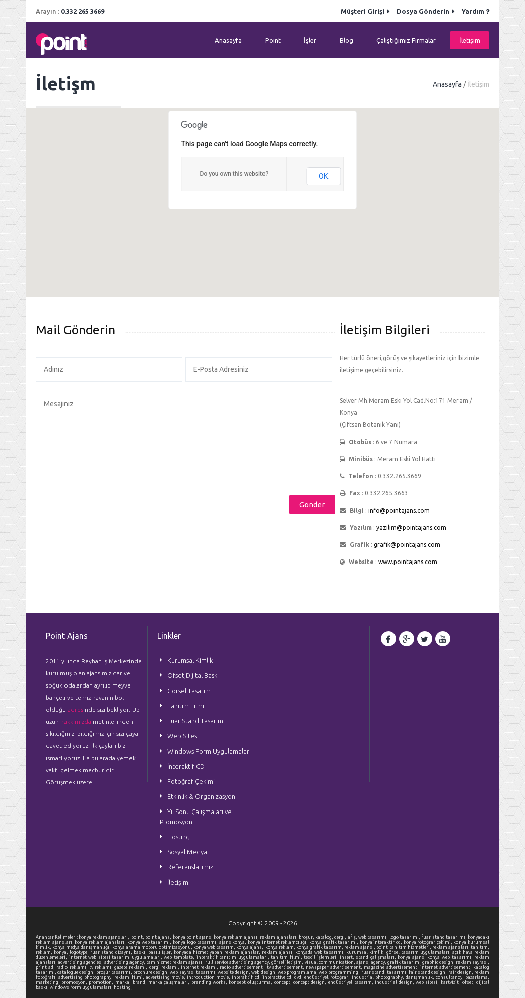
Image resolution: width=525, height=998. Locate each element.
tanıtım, (480, 947)
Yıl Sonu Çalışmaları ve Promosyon (196, 816)
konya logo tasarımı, (196, 942)
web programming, (340, 972)
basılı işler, (161, 952)
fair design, (461, 972)
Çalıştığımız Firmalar (406, 40)
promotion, (102, 982)
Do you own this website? (234, 173)
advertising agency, (125, 962)
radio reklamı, (72, 967)
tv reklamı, (101, 967)
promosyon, (75, 982)
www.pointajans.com (407, 561)
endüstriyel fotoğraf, (327, 977)
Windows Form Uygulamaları (209, 751)
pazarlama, (477, 977)
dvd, (299, 977)
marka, (124, 982)
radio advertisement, (243, 967)
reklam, (45, 952)
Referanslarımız (190, 866)
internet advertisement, (446, 967)
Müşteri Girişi (365, 11)
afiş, (353, 937)
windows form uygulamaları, (82, 987)
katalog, (324, 937)
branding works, (210, 982)
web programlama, (298, 972)
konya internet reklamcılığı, (278, 942)
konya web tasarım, (214, 947)
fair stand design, (428, 972)
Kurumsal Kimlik (190, 660)
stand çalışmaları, (377, 957)
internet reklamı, (200, 967)
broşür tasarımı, (114, 972)
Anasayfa (228, 40)
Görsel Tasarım (189, 690)
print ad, (46, 967)
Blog (346, 40)
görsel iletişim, (287, 962)
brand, (140, 982)
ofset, (469, 982)
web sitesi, (428, 982)
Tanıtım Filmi (185, 705)
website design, (234, 972)
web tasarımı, (373, 937)
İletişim (469, 40)
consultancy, (450, 977)
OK (323, 176)
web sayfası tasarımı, (194, 972)
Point (273, 40)
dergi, (340, 937)
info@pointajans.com (399, 510)
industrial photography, (379, 977)
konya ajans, (250, 947)
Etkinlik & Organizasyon (201, 796)
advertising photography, (86, 977)
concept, (283, 982)
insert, (348, 957)
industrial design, (395, 982)
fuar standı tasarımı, (385, 972)
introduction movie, (209, 977)
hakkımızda (75, 721)
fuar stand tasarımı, (444, 937)
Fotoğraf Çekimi (191, 781)
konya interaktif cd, (382, 942)
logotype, (80, 952)
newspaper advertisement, (335, 967)
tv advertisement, (286, 967)
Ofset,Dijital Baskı (193, 675)
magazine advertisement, (392, 967)
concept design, (310, 982)
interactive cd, (278, 977)
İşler (310, 40)
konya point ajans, (193, 937)
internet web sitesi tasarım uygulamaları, (116, 957)
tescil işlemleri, (321, 957)
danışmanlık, (421, 977)
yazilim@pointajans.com (411, 527)
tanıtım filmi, (287, 957)
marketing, (48, 982)
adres (75, 709)
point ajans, (159, 937)
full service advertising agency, (238, 962)
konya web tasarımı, (150, 942)
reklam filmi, (129, 977)
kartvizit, (451, 982)
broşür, (307, 937)
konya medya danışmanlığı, (82, 947)
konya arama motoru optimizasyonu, (152, 947)
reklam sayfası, (472, 962)
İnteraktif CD (186, 766)
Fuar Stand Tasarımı (196, 720)
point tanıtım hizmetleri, (404, 947)
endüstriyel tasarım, (351, 982)
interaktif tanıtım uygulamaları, (233, 957)
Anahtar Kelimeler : (57, 937)
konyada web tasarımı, (320, 952)
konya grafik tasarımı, (334, 942)
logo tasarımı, (405, 937)
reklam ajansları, (279, 937)
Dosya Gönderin (426, 11)
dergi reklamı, (165, 967)
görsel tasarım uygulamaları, (419, 952)
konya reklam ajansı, (237, 937)
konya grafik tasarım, (320, 947)
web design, (264, 972)
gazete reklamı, (131, 967)
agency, (379, 962)
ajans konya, (233, 942)
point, (138, 937)
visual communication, (330, 962)
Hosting (178, 836)
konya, (62, 952)
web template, (180, 957)
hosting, (123, 987)
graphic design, (439, 962)
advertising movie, (166, 977)
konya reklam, (280, 947)
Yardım (475, 11)
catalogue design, (76, 972)
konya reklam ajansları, (105, 937)
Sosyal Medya (187, 851)
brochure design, (151, 972)
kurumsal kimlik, (366, 952)
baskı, (141, 952)
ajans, (363, 962)
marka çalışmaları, (169, 982)
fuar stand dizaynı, (112, 952)
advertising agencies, (81, 962)
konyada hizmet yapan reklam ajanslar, (217, 952)
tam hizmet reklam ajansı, (175, 962)
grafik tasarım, (404, 962)
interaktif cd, (247, 977)
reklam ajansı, (360, 947)
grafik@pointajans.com (407, 544)
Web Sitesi (183, 735)
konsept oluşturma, (251, 982)
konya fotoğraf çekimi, (429, 942)
